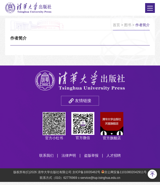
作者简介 (142, 25)
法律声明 (69, 155)
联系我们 (46, 155)
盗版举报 (91, 155)
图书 (127, 25)
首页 (116, 25)
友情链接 (83, 100)
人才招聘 (113, 155)
